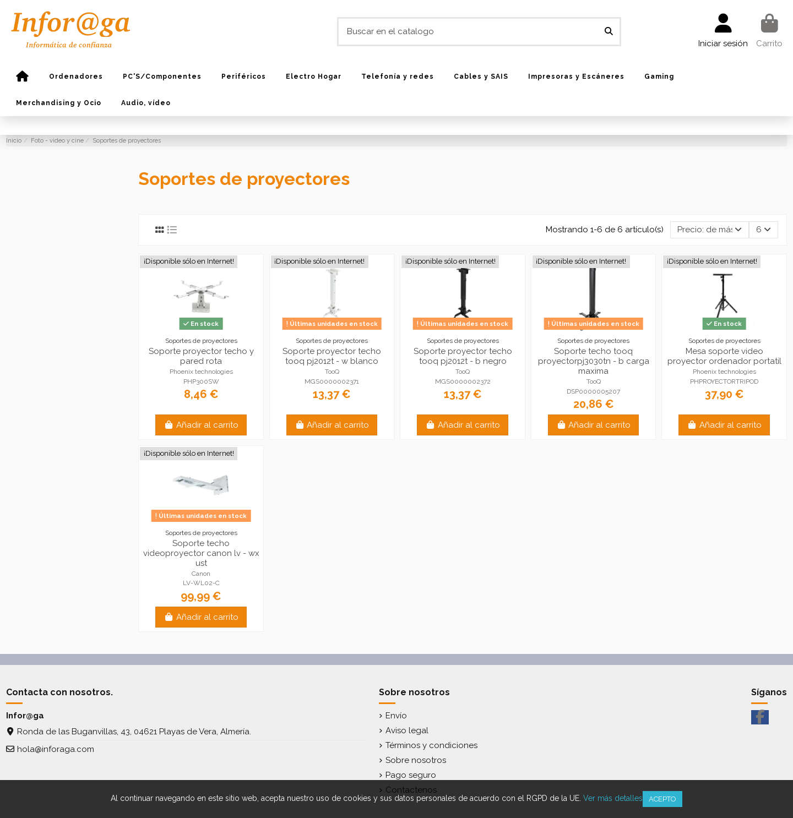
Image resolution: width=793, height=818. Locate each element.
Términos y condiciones (431, 745)
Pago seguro (410, 775)
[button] (76, 76)
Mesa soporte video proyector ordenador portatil (724, 356)
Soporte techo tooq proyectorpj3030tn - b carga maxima (593, 361)
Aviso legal (406, 730)
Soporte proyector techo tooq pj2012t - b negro (463, 356)
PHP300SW (201, 381)
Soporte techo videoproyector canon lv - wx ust (201, 553)
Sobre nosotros (415, 760)
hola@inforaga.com (55, 749)
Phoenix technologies (201, 371)
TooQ (332, 371)
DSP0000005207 (593, 391)
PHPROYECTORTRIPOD (724, 381)
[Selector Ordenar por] (709, 229)
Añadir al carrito (201, 425)
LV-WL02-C (201, 583)
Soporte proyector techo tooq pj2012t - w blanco (332, 356)
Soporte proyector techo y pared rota (201, 356)
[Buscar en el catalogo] (608, 31)
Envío (396, 716)
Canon (201, 573)
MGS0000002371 (332, 381)
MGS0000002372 (463, 381)
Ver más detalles (613, 798)
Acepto (662, 799)
